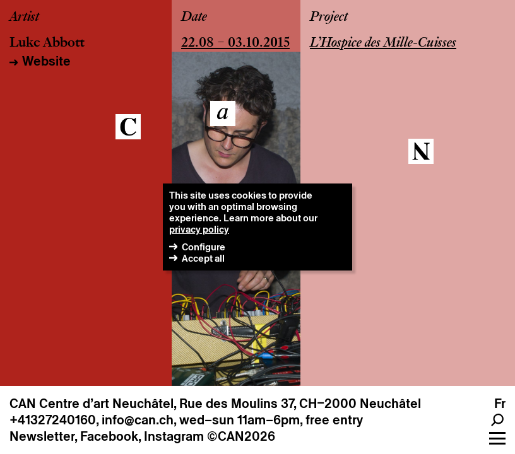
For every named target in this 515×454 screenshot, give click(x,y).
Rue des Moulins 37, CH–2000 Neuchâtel (300, 403)
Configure (203, 246)
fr (500, 403)
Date (194, 17)
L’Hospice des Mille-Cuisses (383, 43)
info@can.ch (138, 420)
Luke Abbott (47, 43)
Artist (24, 17)
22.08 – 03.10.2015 (235, 43)
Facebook (109, 436)
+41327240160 (52, 420)
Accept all (203, 258)
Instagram (174, 436)
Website (46, 61)
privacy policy (199, 229)
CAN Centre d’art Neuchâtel (91, 403)
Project (329, 17)
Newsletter (41, 436)
